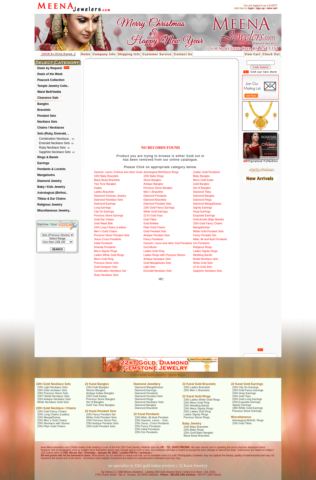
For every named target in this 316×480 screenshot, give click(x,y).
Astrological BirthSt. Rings (248, 420)
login (251, 8)
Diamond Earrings (105, 203)
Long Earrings (102, 207)
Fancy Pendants (153, 239)
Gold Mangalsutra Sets (157, 262)
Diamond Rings (202, 199)
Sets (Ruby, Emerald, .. (53, 133)
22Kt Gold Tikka (242, 423)
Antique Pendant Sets (156, 235)
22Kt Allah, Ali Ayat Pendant (151, 417)
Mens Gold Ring (104, 258)
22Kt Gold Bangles (97, 387)
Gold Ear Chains (104, 219)
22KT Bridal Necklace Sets (53, 396)
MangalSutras (201, 227)
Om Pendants (201, 243)
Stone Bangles (152, 179)
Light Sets (149, 266)
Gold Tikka (149, 219)
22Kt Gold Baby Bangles (198, 432)
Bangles (43, 104)
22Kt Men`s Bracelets (197, 390)
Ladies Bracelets (104, 191)
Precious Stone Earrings (108, 215)
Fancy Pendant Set (204, 235)
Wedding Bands (202, 254)
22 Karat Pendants (146, 414)
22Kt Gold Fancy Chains (207, 223)
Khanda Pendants (105, 247)
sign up (260, 8)
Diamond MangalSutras (207, 203)
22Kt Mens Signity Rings (198, 408)
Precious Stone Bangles (157, 187)
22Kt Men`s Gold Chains (52, 420)
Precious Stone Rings (197, 417)
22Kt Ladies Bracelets (197, 387)
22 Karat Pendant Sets (100, 411)
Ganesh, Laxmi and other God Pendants (167, 243)
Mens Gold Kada (203, 179)
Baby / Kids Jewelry (51, 187)
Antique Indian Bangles (100, 393)
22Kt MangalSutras (48, 417)
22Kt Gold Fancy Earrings (159, 207)
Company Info (104, 54)
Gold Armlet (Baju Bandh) (208, 219)
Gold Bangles (201, 183)
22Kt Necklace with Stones (53, 423)
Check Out (271, 54)
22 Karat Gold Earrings (247, 384)
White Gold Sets (203, 262)
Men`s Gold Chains (105, 231)
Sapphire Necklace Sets (55, 152)
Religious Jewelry (49, 204)
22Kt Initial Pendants (147, 429)
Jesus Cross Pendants (107, 239)
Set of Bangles (202, 187)
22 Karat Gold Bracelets (199, 384)
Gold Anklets (151, 223)
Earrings (43, 163)
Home (85, 54)
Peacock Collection (50, 80)
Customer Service (157, 54)
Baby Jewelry (191, 423)
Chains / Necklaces (50, 127)
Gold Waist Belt (103, 223)
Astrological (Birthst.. (52, 192)
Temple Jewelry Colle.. (53, 86)
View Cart (252, 54)
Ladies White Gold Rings (109, 254)
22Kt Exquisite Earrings (246, 402)
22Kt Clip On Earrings (245, 387)
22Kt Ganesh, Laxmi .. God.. (152, 420)
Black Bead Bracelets (107, 179)
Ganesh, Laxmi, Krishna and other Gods (118, 172)
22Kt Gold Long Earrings (247, 399)
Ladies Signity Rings (205, 251)
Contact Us (183, 54)
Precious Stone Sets (106, 262)
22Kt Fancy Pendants (148, 426)
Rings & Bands (47, 157)
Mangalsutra (46, 175)
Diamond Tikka (202, 191)
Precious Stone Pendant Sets (112, 235)
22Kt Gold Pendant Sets (100, 426)
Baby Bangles (201, 175)
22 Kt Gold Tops (153, 215)
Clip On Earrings (104, 211)
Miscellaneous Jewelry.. (54, 210)
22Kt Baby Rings (153, 175)
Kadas (98, 187)
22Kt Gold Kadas (96, 396)
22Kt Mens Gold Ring (197, 402)
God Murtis (150, 247)
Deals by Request (49, 68)
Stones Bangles (95, 390)
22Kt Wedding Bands (196, 405)
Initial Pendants (103, 243)
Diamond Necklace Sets (108, 199)
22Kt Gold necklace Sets (52, 390)
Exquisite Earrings (204, 215)
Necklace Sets (47, 121)
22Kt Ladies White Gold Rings (202, 399)
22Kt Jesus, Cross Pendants (152, 423)
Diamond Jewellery (147, 384)
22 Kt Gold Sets (202, 266)
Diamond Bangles (204, 195)
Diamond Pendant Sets (157, 203)
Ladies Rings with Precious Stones (164, 254)
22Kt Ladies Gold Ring (197, 411)
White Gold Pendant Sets (208, 231)
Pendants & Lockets (51, 169)
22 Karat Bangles (97, 384)
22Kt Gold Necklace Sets (53, 384)
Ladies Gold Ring (153, 251)
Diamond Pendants (155, 195)
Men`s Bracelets (153, 191)
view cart (272, 8)
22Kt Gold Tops (241, 396)
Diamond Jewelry (49, 181)
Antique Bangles (153, 183)
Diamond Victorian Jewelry (110, 195)
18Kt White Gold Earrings (247, 407)
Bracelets (44, 110)
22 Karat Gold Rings (196, 396)
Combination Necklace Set (110, 270)
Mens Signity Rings (105, 251)
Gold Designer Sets (106, 266)
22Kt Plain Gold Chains (51, 426)
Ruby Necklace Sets (52, 147)
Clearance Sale (47, 97)
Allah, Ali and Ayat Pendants (210, 239)
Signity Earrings (202, 207)
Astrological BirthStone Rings (160, 172)
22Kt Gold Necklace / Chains (56, 408)
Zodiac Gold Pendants (206, 172)
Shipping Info (129, 54)
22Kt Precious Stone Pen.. (102, 420)
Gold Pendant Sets (154, 231)
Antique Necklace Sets (157, 258)
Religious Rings (202, 247)
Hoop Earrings (201, 211)
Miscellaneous (241, 417)
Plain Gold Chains (154, 227)
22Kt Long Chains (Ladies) (110, 227)
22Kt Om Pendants (146, 432)
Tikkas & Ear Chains (51, 198)
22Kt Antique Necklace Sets (54, 399)
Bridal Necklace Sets (205, 258)
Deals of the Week (49, 74)
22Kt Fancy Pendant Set (101, 414)
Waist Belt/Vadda (49, 92)
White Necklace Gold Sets (53, 402)
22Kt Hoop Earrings (244, 393)
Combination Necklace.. (55, 138)
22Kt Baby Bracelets (106, 175)
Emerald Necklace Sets (55, 143)
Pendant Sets (46, 115)
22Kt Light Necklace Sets (52, 387)
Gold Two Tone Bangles (100, 404)
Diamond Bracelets (154, 199)
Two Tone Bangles (105, 183)
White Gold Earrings (155, 211)
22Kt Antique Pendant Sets (102, 423)
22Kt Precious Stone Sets (52, 393)
